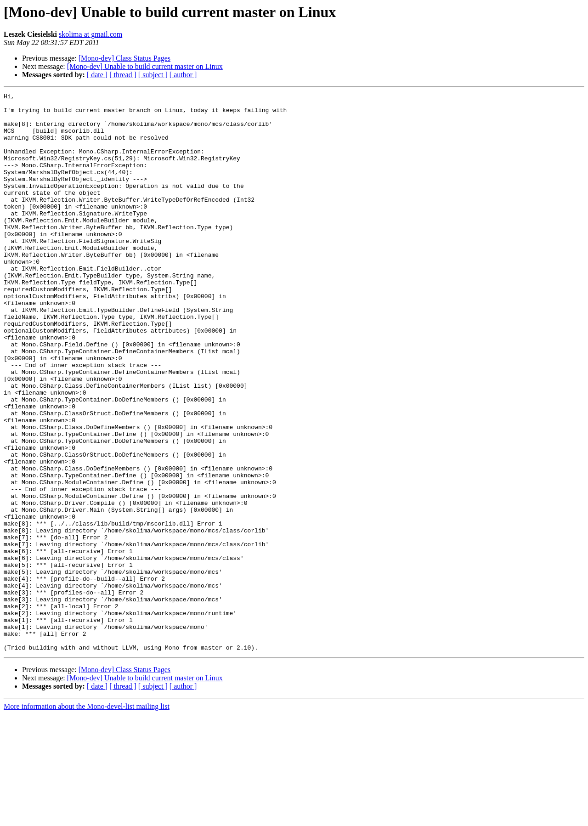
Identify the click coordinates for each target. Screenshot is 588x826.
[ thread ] (122, 75)
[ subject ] (153, 75)
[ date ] (97, 75)
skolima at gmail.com (90, 34)
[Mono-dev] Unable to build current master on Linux (145, 66)
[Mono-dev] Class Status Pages (124, 58)
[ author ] (183, 75)
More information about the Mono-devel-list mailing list (87, 818)
